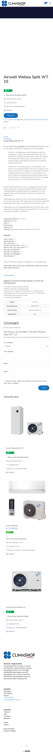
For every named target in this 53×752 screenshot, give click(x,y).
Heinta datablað (9, 266)
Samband (7, 709)
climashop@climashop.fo (12, 691)
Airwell (37, 110)
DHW (42, 110)
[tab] (26, 127)
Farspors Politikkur (10, 722)
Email (6, 362)
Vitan (5, 705)
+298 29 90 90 (9, 688)
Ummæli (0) (7, 130)
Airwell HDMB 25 (12, 516)
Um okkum (7, 707)
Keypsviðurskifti (9, 720)
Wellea (6, 112)
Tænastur (7, 703)
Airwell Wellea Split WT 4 (15, 439)
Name (6, 354)
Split (46, 110)
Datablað (9, 101)
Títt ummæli (9, 333)
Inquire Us (11, 106)
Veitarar (6, 715)
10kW (32, 110)
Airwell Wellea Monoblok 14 (15, 598)
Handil (6, 713)
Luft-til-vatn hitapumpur (16, 110)
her (19, 288)
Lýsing (6, 127)
